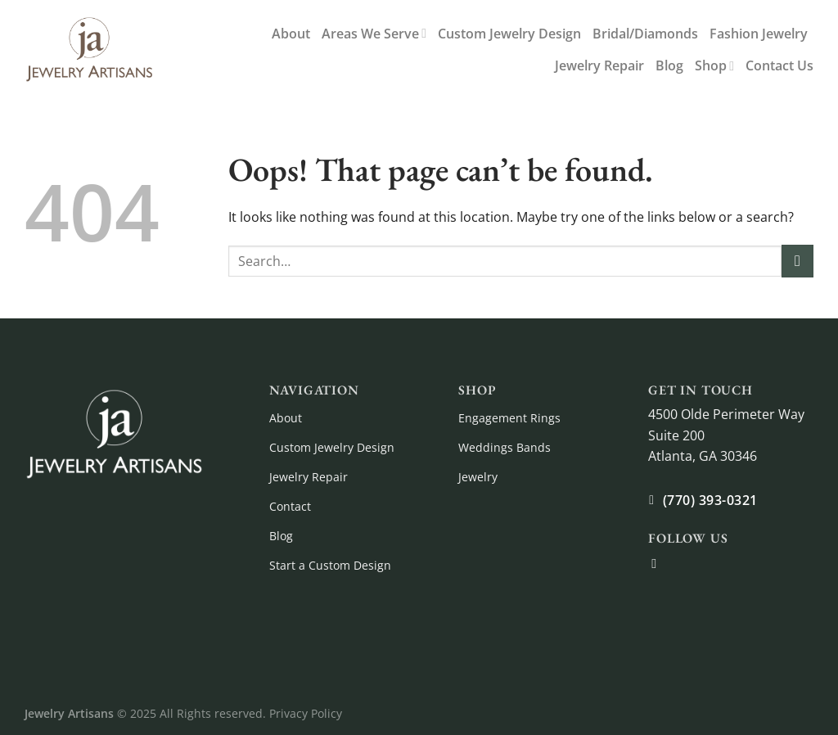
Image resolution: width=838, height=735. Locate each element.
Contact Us (779, 65)
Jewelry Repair (599, 65)
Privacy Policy (305, 713)
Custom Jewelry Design (509, 34)
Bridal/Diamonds (645, 34)
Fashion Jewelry (759, 34)
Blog (669, 65)
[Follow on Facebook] (658, 563)
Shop (714, 65)
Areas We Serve (374, 34)
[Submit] (797, 261)
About (291, 34)
